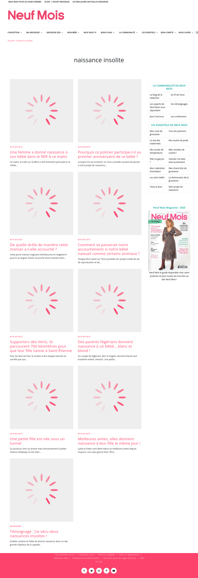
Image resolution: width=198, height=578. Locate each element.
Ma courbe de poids (178, 140)
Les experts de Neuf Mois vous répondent (157, 107)
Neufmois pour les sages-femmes (119, 558)
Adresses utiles (61, 558)
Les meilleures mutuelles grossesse (90, 1)
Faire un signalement (129, 554)
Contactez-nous (86, 554)
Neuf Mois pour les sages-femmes (24, 1)
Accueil (11, 40)
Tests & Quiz (156, 186)
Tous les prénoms (177, 131)
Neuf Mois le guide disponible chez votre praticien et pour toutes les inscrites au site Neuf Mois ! (169, 276)
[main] (99, 295)
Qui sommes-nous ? (65, 554)
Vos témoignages (179, 104)
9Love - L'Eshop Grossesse (56, 1)
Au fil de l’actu (178, 94)
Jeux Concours (157, 116)
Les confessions (178, 116)
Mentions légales (106, 554)
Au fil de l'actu (16, 147)
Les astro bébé (157, 177)
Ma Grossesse (15, 526)
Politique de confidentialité (85, 558)
